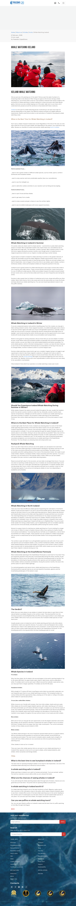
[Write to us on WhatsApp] (55, 3)
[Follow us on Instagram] (19, 887)
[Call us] (59, 3)
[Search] (64, 834)
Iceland (13, 109)
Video (12, 858)
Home (13, 32)
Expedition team (42, 856)
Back (13, 809)
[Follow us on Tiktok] (26, 887)
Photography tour (15, 845)
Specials (40, 873)
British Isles (13, 879)
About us (19, 32)
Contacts (40, 842)
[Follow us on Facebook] (15, 887)
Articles (25, 32)
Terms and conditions (16, 867)
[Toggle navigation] (63, 3)
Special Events (14, 848)
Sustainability (42, 867)
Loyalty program (15, 861)
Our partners (41, 853)
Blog (39, 848)
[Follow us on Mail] (11, 887)
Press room (41, 861)
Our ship (40, 850)
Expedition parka (15, 850)
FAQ (11, 856)
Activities (13, 842)
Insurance (13, 864)
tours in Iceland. (54, 127)
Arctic (31, 32)
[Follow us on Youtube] (22, 887)
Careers (40, 864)
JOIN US (62, 821)
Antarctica (13, 873)
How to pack (14, 853)
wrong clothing (28, 356)
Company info (42, 845)
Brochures (41, 858)
